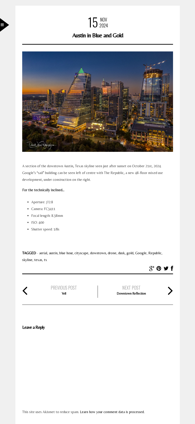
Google (141, 253)
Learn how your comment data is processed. (112, 412)
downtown (98, 253)
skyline (27, 260)
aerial (43, 253)
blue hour (66, 253)
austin (53, 253)
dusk (121, 253)
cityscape (81, 253)
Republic (154, 253)
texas (38, 260)
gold (130, 253)
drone (112, 253)
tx (45, 260)
